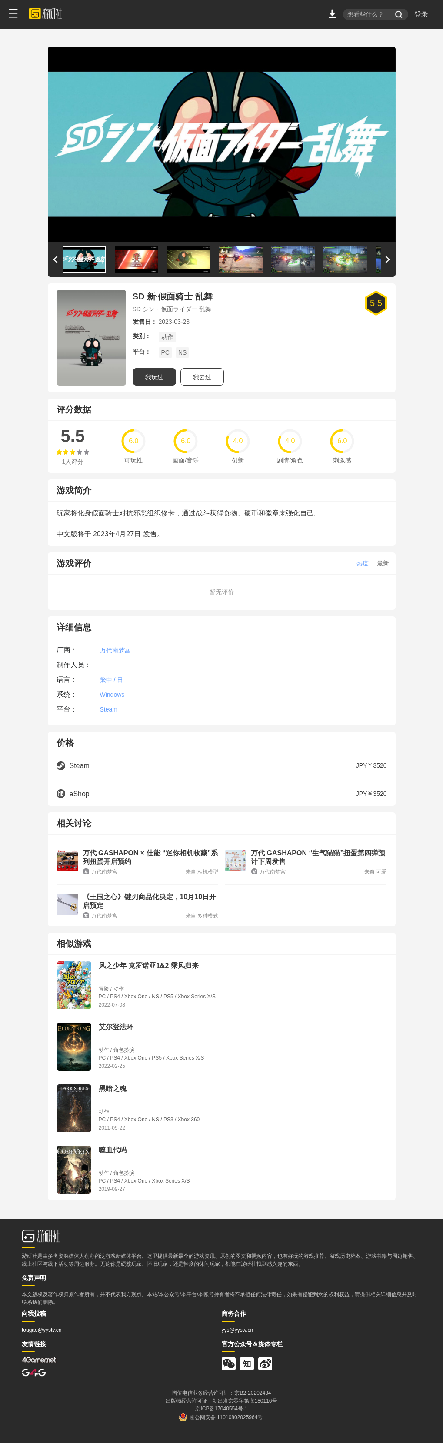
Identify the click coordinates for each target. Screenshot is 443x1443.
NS (182, 352)
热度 (362, 563)
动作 (167, 336)
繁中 (106, 679)
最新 (383, 563)
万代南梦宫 (115, 650)
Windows (112, 694)
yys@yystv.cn (237, 1330)
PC (165, 352)
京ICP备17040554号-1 (221, 1409)
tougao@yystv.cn (41, 1330)
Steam (108, 709)
